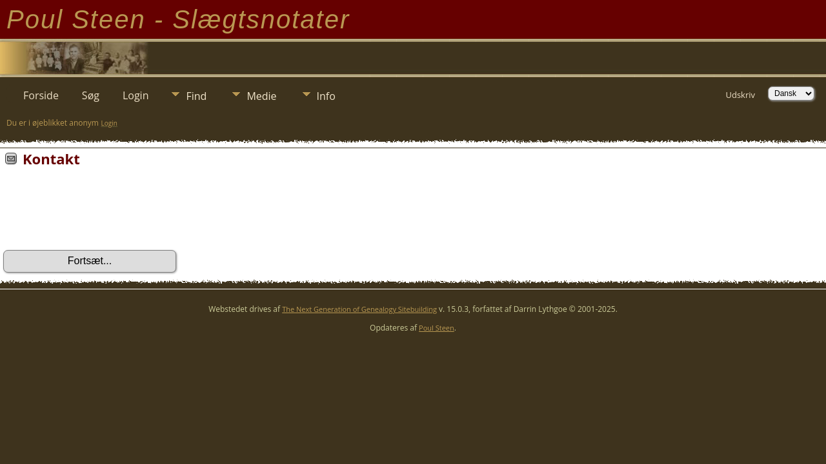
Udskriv (740, 95)
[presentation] (101, 213)
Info (326, 96)
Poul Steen (436, 328)
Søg (90, 95)
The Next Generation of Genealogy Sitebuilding (359, 309)
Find (196, 96)
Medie (261, 96)
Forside (41, 95)
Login (136, 95)
